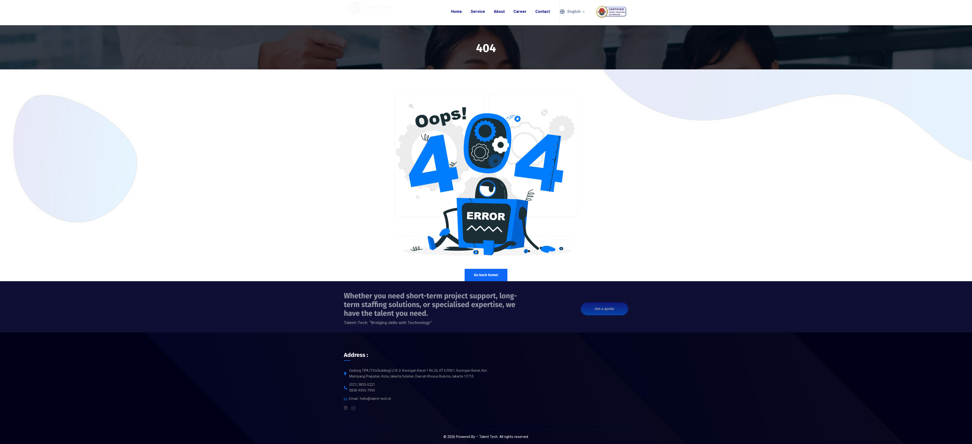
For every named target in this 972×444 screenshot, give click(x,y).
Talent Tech (488, 437)
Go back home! (486, 275)
